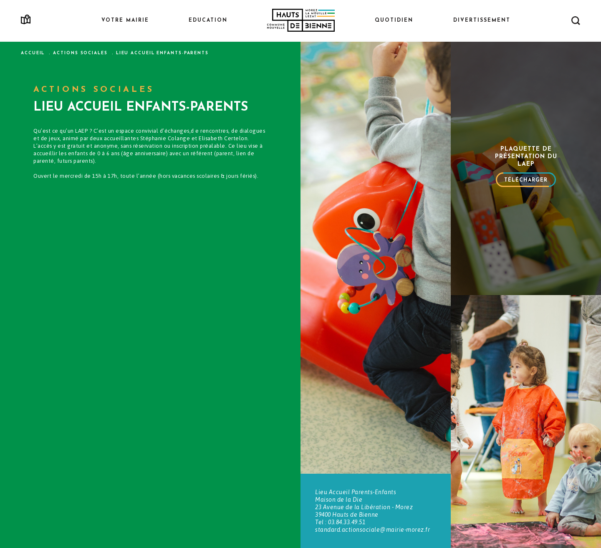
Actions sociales (80, 53)
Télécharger (526, 180)
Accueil (33, 53)
